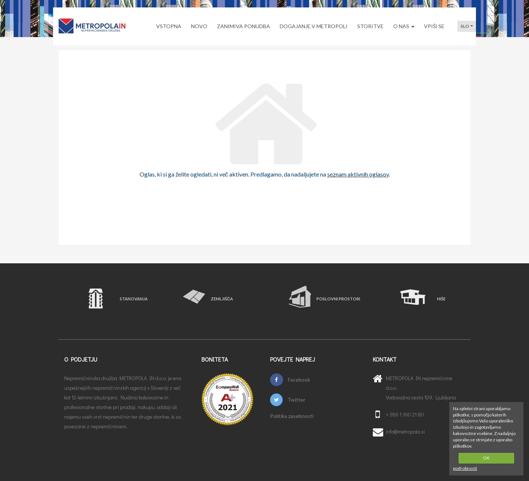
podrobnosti (465, 468)
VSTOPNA (168, 26)
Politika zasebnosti (291, 416)
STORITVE (370, 26)
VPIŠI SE (434, 26)
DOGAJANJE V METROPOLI (314, 26)
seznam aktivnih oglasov (358, 174)
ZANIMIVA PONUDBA (243, 26)
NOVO (199, 26)
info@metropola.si (405, 431)
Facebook (290, 379)
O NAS (403, 26)
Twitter (287, 399)
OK (486, 458)
